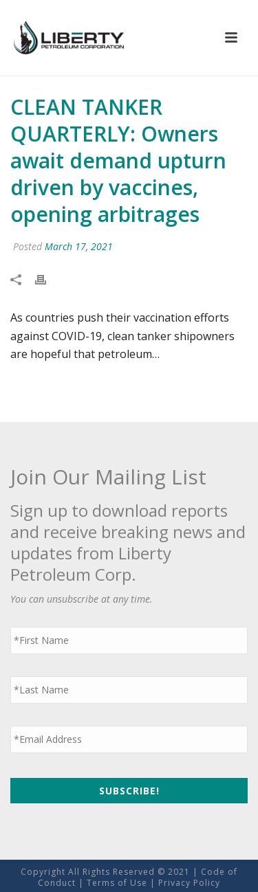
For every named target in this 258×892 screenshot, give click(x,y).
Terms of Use (117, 883)
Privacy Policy (189, 883)
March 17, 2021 (79, 246)
